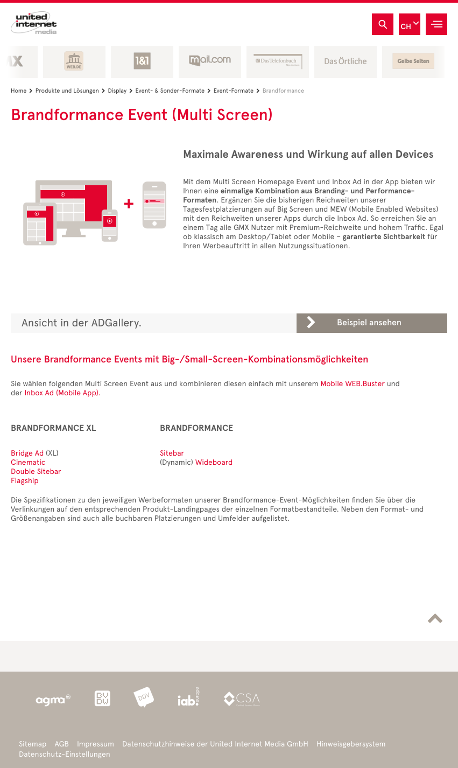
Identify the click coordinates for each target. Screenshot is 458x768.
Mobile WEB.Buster (352, 383)
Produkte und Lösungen (72, 90)
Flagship (25, 480)
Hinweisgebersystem (351, 744)
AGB (61, 744)
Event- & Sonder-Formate (175, 90)
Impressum (95, 744)
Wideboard (214, 462)
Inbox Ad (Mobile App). (62, 392)
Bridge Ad (27, 453)
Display (121, 90)
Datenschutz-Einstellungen (64, 754)
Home (23, 90)
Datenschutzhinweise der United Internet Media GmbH (215, 744)
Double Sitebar (36, 471)
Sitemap (32, 744)
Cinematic (28, 462)
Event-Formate (238, 90)
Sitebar (172, 453)
